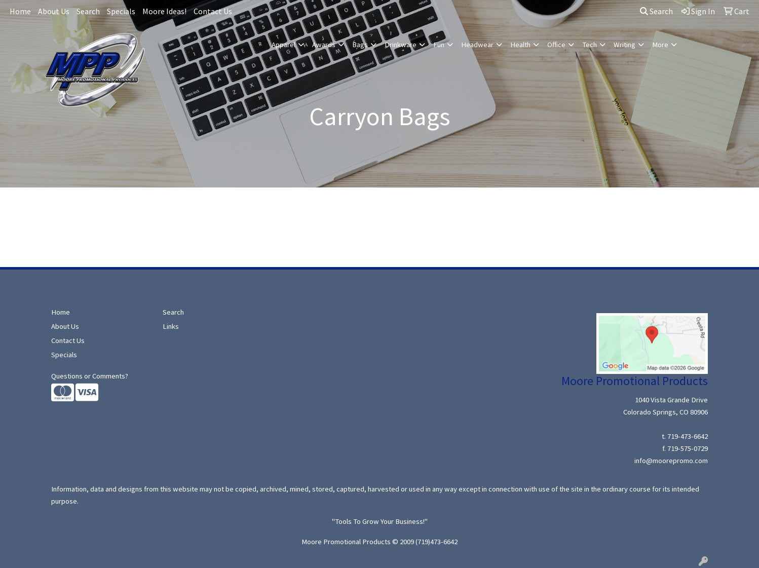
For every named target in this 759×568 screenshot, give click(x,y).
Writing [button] (624, 44)
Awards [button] (323, 44)
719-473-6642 (687, 436)
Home (20, 11)
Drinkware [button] (400, 44)
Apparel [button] (283, 44)
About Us (53, 11)
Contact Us (213, 11)
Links (171, 326)
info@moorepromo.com (671, 460)
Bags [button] (360, 44)
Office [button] (556, 44)
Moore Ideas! (164, 11)
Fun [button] (438, 44)
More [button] (660, 44)
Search (88, 11)
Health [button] (520, 44)
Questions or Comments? (89, 376)
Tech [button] (589, 44)
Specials (121, 11)
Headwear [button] (477, 44)
